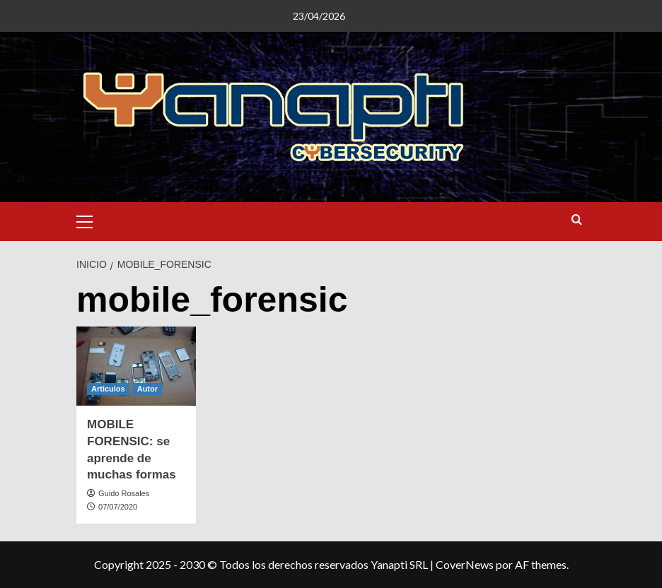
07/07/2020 (117, 506)
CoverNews (465, 564)
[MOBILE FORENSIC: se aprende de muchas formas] (136, 366)
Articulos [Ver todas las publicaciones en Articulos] (108, 388)
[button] (90, 219)
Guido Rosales (123, 493)
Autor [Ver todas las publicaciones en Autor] (147, 388)
